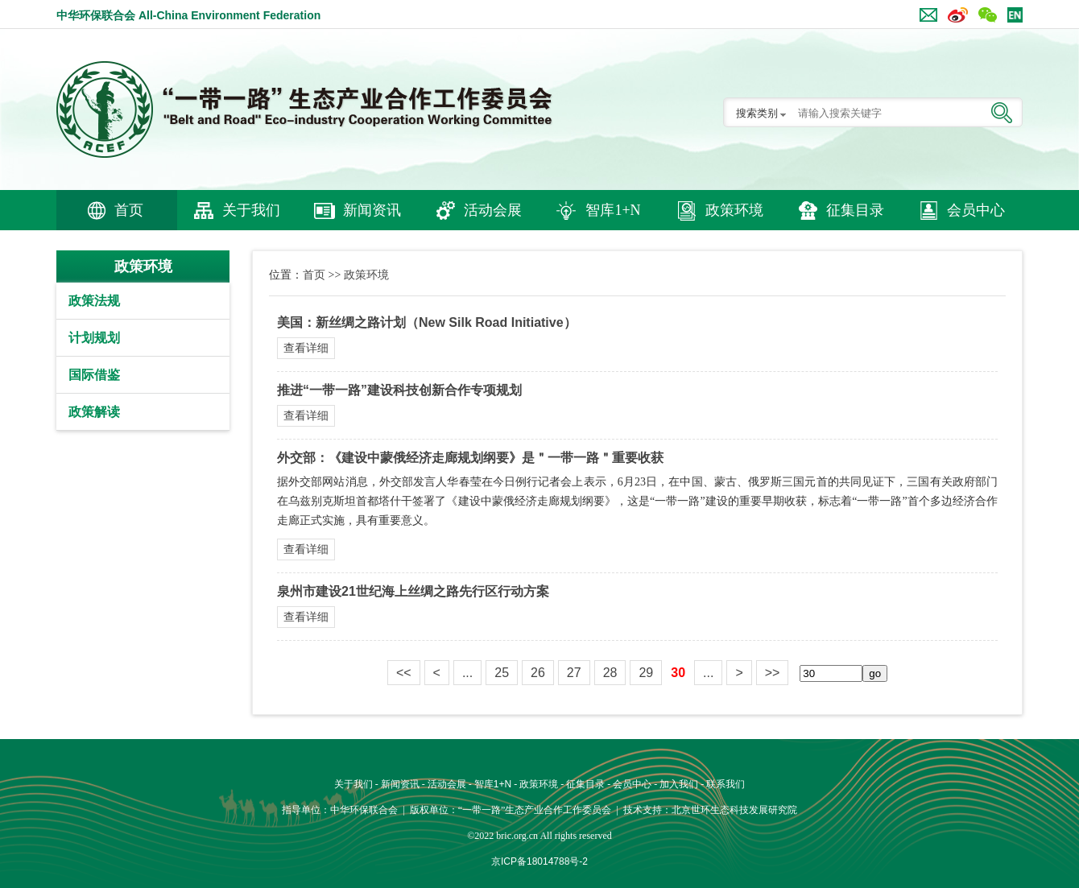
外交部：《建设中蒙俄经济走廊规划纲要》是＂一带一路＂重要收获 (470, 458)
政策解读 (94, 412)
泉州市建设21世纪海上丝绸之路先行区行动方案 (413, 591)
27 (574, 672)
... (467, 672)
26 (538, 672)
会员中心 (976, 210)
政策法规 (94, 301)
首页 (128, 210)
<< (403, 672)
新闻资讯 (372, 210)
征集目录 (855, 210)
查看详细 (306, 347)
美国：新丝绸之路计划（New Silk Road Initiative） (427, 322)
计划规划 (94, 338)
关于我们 (251, 210)
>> (772, 672)
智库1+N (612, 210)
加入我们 (678, 784)
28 (610, 672)
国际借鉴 (94, 375)
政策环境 (734, 210)
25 (501, 672)
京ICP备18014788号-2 (539, 861)
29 (646, 672)
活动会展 (493, 210)
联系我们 (725, 784)
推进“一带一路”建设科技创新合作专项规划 (399, 390)
